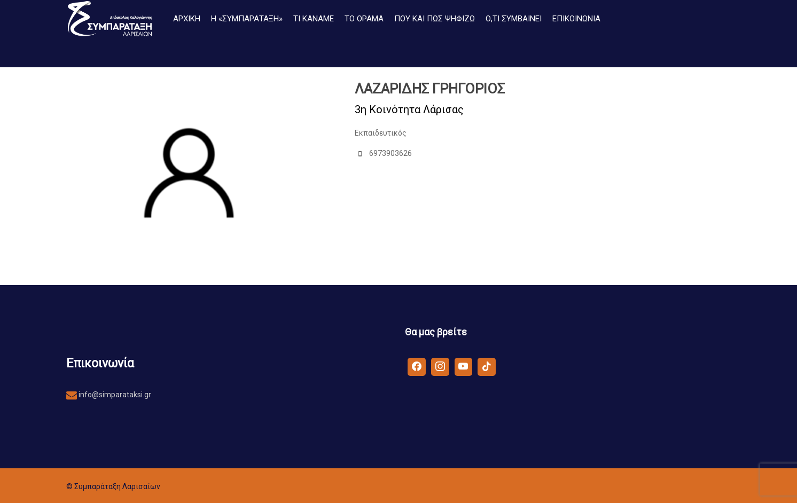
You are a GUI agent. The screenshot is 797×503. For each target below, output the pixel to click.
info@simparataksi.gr (114, 394)
